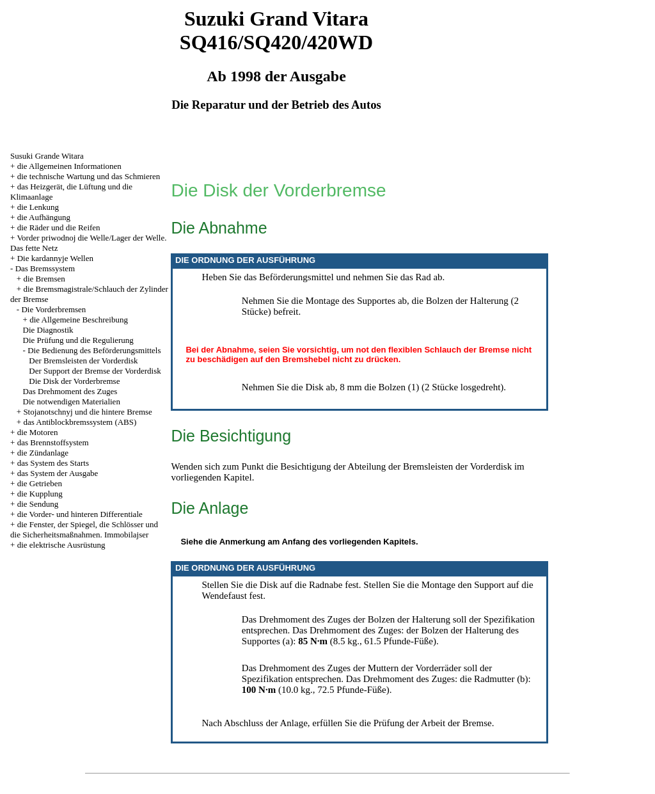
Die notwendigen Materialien (71, 401)
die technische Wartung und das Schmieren (89, 176)
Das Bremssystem (45, 268)
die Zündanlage (43, 452)
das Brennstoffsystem (53, 442)
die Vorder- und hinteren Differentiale (80, 514)
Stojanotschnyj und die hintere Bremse (87, 412)
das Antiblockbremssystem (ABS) (79, 422)
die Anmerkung (235, 541)
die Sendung (38, 504)
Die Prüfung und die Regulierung (78, 340)
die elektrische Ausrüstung (61, 545)
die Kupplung (40, 493)
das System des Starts (53, 463)
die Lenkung (38, 207)
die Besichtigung (298, 466)
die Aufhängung (43, 217)
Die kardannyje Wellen (55, 258)
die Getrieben (39, 483)
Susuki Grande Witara (47, 156)
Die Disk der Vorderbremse (74, 381)
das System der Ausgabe (58, 473)
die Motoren (37, 432)
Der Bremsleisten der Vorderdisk (83, 360)
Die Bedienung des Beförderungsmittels (94, 350)
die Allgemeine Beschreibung (78, 319)
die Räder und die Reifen (58, 227)
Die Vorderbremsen (53, 309)
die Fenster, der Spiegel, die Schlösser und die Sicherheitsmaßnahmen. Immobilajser (84, 529)
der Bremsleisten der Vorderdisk (450, 466)
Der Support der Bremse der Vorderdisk (95, 371)
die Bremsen (44, 278)
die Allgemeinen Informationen (69, 166)
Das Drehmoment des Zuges (70, 391)
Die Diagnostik (48, 330)
